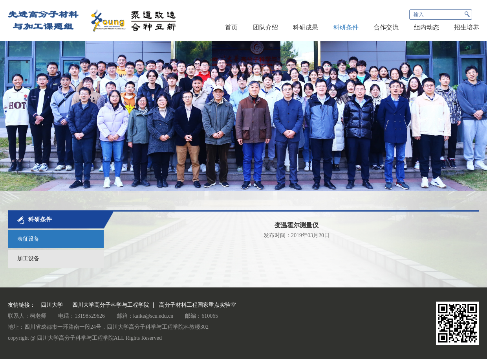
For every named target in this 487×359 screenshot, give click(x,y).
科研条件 (346, 27)
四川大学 (52, 305)
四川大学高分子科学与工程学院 (110, 305)
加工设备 (28, 258)
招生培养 (466, 27)
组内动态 (426, 27)
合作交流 (386, 27)
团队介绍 (265, 27)
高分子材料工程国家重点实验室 (197, 305)
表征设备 (28, 239)
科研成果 (305, 27)
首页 (231, 27)
